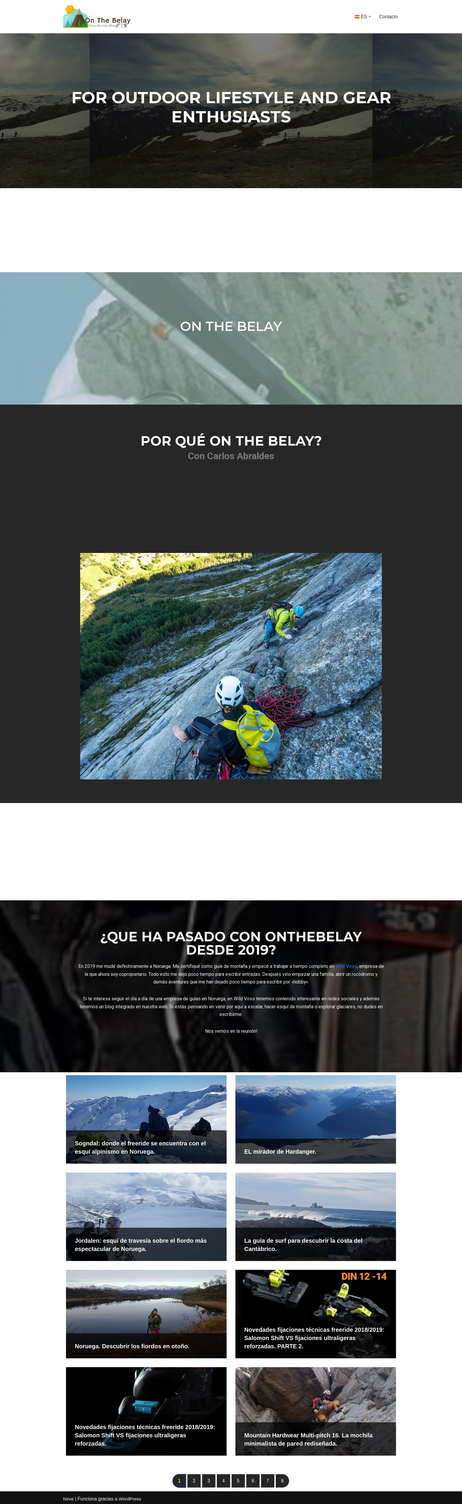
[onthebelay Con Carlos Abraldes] (100, 16)
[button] (369, 16)
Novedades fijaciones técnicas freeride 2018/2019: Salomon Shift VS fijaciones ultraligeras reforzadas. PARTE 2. (314, 1335)
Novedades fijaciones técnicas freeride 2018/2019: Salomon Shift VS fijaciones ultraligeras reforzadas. (145, 1432)
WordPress (130, 1496)
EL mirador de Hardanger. (280, 1149)
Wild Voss (346, 963)
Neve (68, 1496)
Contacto (388, 16)
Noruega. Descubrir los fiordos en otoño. (132, 1344)
